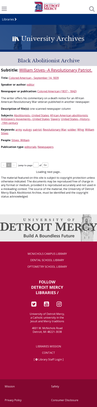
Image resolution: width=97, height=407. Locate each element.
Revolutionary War (54, 129)
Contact (48, 352)
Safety (55, 386)
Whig (80, 129)
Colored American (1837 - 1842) (57, 91)
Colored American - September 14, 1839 (34, 78)
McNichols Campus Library (47, 253)
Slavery (55, 119)
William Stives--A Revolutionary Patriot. (55, 70)
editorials (30, 147)
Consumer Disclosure (64, 400)
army (18, 129)
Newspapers (46, 147)
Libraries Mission (48, 346)
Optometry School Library (47, 266)
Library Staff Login (50, 359)
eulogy (27, 129)
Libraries (8, 19)
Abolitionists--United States (31, 115)
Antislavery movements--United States (25, 119)
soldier (72, 129)
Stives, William (20, 140)
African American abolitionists (69, 115)
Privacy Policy (13, 400)
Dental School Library (47, 260)
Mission (10, 386)
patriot (37, 129)
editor (31, 84)
